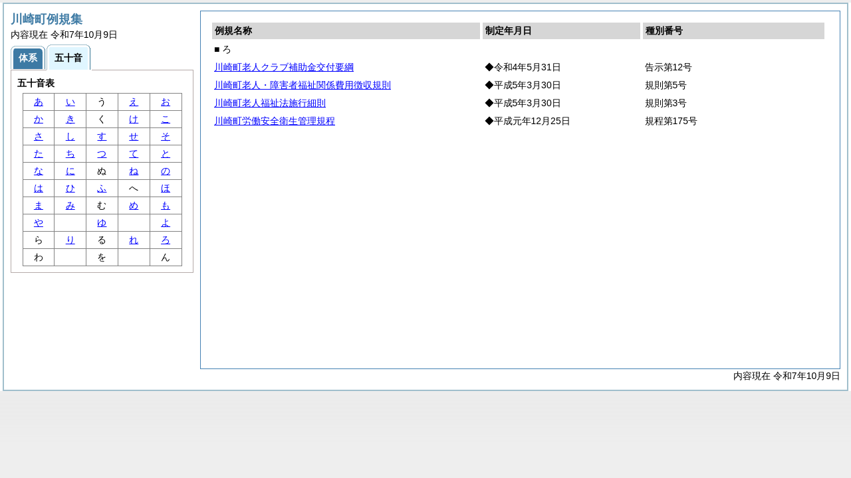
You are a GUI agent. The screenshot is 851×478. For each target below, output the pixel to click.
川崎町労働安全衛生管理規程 (274, 121)
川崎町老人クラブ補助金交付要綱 (284, 67)
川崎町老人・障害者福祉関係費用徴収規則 (302, 85)
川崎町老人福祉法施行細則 (270, 103)
